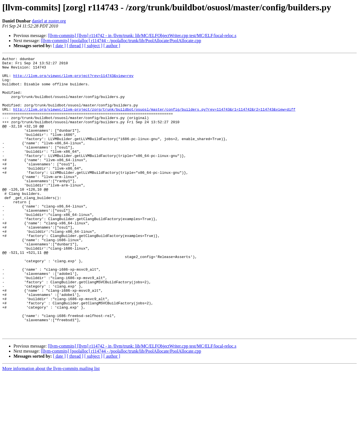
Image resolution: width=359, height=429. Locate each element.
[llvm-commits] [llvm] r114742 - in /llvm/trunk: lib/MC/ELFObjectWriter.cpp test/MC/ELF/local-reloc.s (142, 35)
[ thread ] (75, 45)
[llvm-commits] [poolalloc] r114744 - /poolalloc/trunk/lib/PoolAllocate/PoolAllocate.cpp (121, 40)
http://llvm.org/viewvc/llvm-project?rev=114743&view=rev (73, 79)
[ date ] (59, 45)
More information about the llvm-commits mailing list (51, 424)
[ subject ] (93, 45)
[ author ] (111, 45)
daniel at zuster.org (49, 21)
